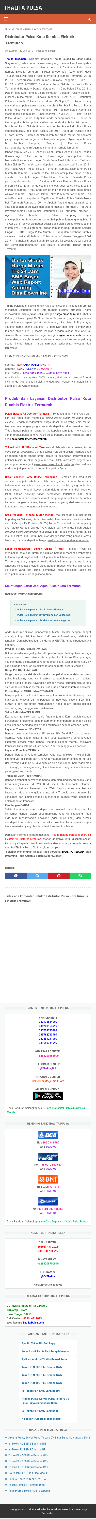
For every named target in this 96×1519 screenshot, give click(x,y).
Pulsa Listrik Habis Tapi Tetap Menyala (45, 1350)
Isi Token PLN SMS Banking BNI (41, 1390)
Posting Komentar (45, 47)
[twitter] (37, 872)
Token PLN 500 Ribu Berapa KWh (42, 1366)
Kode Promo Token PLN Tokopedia (29, 1490)
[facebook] (16, 872)
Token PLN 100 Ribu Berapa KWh (42, 1382)
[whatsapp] (80, 872)
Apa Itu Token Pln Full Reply (39, 1342)
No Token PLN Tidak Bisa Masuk (41, 1418)
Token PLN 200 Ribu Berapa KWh (42, 1374)
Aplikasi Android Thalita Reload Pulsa (44, 1358)
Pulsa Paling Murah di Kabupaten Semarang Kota (43, 617)
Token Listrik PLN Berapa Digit (26, 1484)
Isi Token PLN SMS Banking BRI (41, 1410)
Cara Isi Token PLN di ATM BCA (27, 1478)
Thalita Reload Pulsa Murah (43, 1510)
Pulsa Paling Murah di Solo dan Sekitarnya (40, 606)
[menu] (7, 14)
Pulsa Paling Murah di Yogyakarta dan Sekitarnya (43, 611)
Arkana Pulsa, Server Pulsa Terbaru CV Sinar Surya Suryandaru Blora (49, 1437)
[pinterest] (59, 872)
